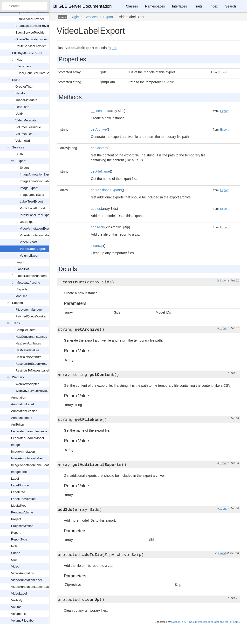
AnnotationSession (24, 411)
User (14, 559)
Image (15, 445)
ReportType (19, 539)
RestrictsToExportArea (31, 363)
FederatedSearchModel (27, 438)
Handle (20, 93)
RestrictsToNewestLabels (33, 370)
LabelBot (22, 269)
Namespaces (155, 6)
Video (15, 566)
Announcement (21, 418)
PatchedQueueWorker (30, 316)
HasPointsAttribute (28, 357)
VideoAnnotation (22, 573)
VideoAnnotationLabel (26, 580)
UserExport (27, 222)
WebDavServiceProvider (32, 391)
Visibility (16, 600)
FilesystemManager (29, 309)
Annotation (18, 397)
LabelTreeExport (31, 201)
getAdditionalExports (106, 190)
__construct (99, 111)
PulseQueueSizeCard (27, 53)
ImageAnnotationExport (36, 174)
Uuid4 (19, 113)
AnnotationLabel (22, 404)
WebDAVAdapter (27, 384)
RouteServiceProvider (30, 46)
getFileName (100, 171)
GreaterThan (24, 86)
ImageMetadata (26, 100)
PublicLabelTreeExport (35, 215)
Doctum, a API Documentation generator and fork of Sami (205, 621)
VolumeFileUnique (28, 127)
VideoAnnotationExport (36, 228)
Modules (21, 296)
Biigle (75, 17)
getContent (99, 148)
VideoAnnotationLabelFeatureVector (36, 587)
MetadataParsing (28, 282)
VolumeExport (29, 255)
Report (16, 532)
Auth (19, 154)
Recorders (23, 66)
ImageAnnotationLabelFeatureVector (36, 465)
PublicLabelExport (32, 208)
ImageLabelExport (32, 194)
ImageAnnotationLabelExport (40, 181)
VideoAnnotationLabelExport (40, 235)
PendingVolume (22, 512)
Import (20, 262)
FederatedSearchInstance (29, 431)
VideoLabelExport (33, 249)
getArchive (99, 129)
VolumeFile (19, 614)
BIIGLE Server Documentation (82, 6)
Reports (21, 289)
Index (214, 6)
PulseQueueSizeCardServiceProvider (41, 73)
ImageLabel (19, 472)
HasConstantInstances (31, 336)
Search (230, 6)
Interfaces (179, 6)
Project (16, 519)
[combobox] (24, 6)
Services (18, 147)
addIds (96, 208)
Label (15, 478)
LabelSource (20, 485)
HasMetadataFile (27, 350)
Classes (132, 6)
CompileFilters (25, 330)
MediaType (19, 505)
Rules (16, 80)
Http (19, 59)
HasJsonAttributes (28, 343)
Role (14, 546)
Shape (15, 553)
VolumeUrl (22, 140)
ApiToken (17, 424)
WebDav (18, 377)
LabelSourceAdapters (31, 276)
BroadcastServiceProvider (33, 26)
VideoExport (28, 242)
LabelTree (18, 492)
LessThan (22, 107)
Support (17, 303)
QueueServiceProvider (31, 39)
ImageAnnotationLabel (26, 458)
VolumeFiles (24, 134)
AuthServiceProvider (29, 19)
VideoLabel (19, 593)
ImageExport (29, 188)
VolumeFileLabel (22, 620)
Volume (16, 607)
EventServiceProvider (30, 32)
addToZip (98, 227)
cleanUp (97, 246)
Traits (16, 323)
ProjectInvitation (22, 526)
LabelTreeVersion (23, 499)
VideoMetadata (25, 120)
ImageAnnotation (23, 451)
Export (21, 161)
